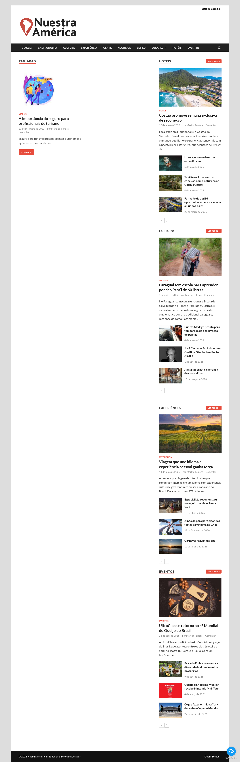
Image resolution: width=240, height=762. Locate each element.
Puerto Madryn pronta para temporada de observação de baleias (202, 330)
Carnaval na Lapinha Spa (199, 540)
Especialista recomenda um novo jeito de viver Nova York (201, 503)
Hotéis (176, 47)
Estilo (141, 47)
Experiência (89, 47)
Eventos (193, 47)
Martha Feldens (195, 125)
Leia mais (25, 151)
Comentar (24, 132)
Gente (107, 47)
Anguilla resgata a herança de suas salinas (201, 371)
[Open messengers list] (231, 751)
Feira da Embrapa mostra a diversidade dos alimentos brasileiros (201, 666)
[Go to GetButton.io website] (231, 758)
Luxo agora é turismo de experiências (199, 159)
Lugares (157, 47)
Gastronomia (47, 47)
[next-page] (166, 220)
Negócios (124, 47)
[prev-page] (161, 220)
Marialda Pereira (60, 128)
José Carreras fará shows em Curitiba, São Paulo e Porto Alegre (202, 352)
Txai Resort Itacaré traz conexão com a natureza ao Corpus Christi (201, 180)
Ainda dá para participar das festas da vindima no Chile (202, 522)
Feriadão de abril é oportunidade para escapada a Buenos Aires (202, 202)
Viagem (27, 47)
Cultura (69, 47)
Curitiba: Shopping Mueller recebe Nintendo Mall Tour (201, 686)
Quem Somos (211, 9)
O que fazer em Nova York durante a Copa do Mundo (201, 706)
